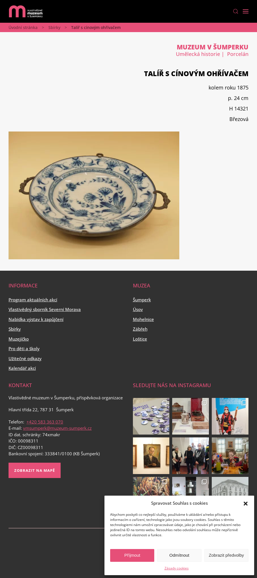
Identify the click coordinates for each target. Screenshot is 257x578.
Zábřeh (140, 329)
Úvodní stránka (23, 27)
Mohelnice (143, 319)
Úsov (138, 309)
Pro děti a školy (24, 348)
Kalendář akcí (22, 368)
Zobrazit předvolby (226, 555)
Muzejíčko (19, 339)
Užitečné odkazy (25, 358)
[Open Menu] (245, 11)
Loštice (140, 339)
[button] (245, 503)
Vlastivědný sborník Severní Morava (45, 309)
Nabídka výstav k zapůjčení (36, 319)
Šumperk (142, 299)
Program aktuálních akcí (33, 299)
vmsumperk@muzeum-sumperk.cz (57, 428)
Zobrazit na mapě (34, 470)
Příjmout (132, 555)
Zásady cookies (177, 568)
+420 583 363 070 (44, 422)
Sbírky (54, 27)
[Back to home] (26, 11)
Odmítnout (179, 555)
